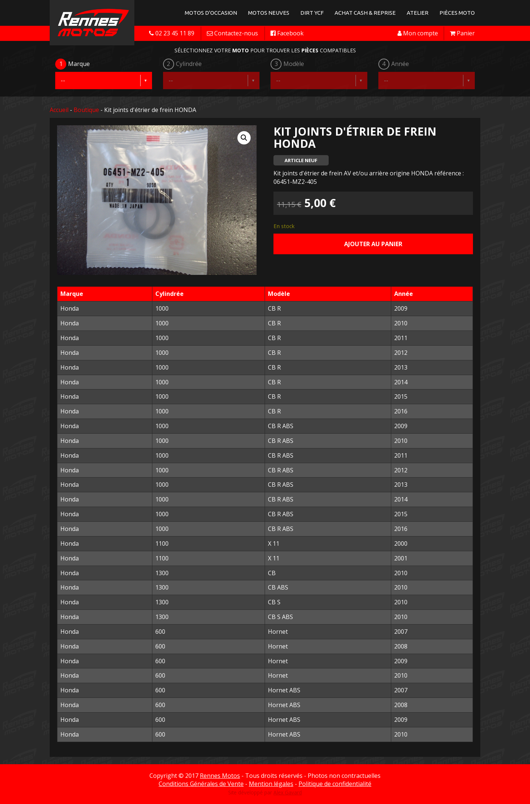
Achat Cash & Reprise (365, 13)
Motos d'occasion (211, 13)
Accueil (59, 110)
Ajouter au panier (373, 244)
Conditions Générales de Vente (201, 784)
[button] (244, 137)
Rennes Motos (220, 776)
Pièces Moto (457, 13)
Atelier (417, 13)
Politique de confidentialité (334, 784)
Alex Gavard (287, 792)
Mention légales (271, 784)
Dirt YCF (312, 13)
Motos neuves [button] (268, 13)
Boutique (86, 110)
